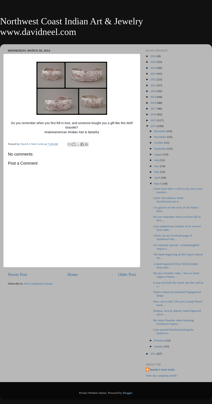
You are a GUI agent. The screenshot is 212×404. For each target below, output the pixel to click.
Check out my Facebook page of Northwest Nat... (172, 237)
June (157, 166)
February (159, 340)
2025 (153, 61)
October (159, 142)
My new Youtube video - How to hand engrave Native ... (176, 274)
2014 (153, 126)
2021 (153, 85)
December (160, 131)
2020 (153, 91)
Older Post (127, 274)
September (160, 148)
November (160, 137)
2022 (153, 79)
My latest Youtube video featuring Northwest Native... (173, 322)
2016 (153, 114)
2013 (153, 353)
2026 (153, 56)
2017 (153, 108)
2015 (153, 120)
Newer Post (17, 274)
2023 (153, 73)
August (158, 154)
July (157, 160)
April (157, 177)
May (157, 171)
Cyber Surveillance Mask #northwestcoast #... (168, 199)
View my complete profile (161, 375)
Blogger (127, 392)
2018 (153, 102)
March (158, 183)
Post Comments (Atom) (38, 283)
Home (73, 274)
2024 (153, 67)
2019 (153, 96)
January (159, 346)
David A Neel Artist (162, 369)
